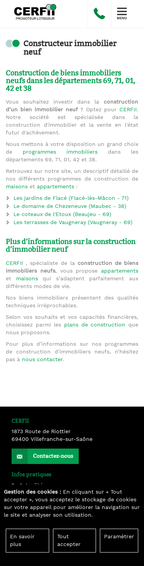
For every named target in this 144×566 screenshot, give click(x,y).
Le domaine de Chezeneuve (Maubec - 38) (69, 206)
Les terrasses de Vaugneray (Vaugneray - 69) (72, 222)
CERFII (128, 109)
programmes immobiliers (60, 152)
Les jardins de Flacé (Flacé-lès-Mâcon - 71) (71, 198)
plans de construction (94, 325)
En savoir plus (22, 540)
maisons (17, 186)
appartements (55, 186)
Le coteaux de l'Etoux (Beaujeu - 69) (62, 214)
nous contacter (42, 359)
